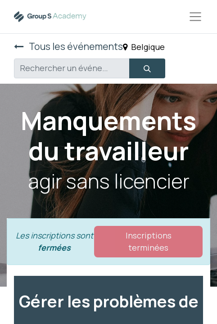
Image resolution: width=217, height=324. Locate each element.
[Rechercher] (147, 68)
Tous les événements (68, 46)
